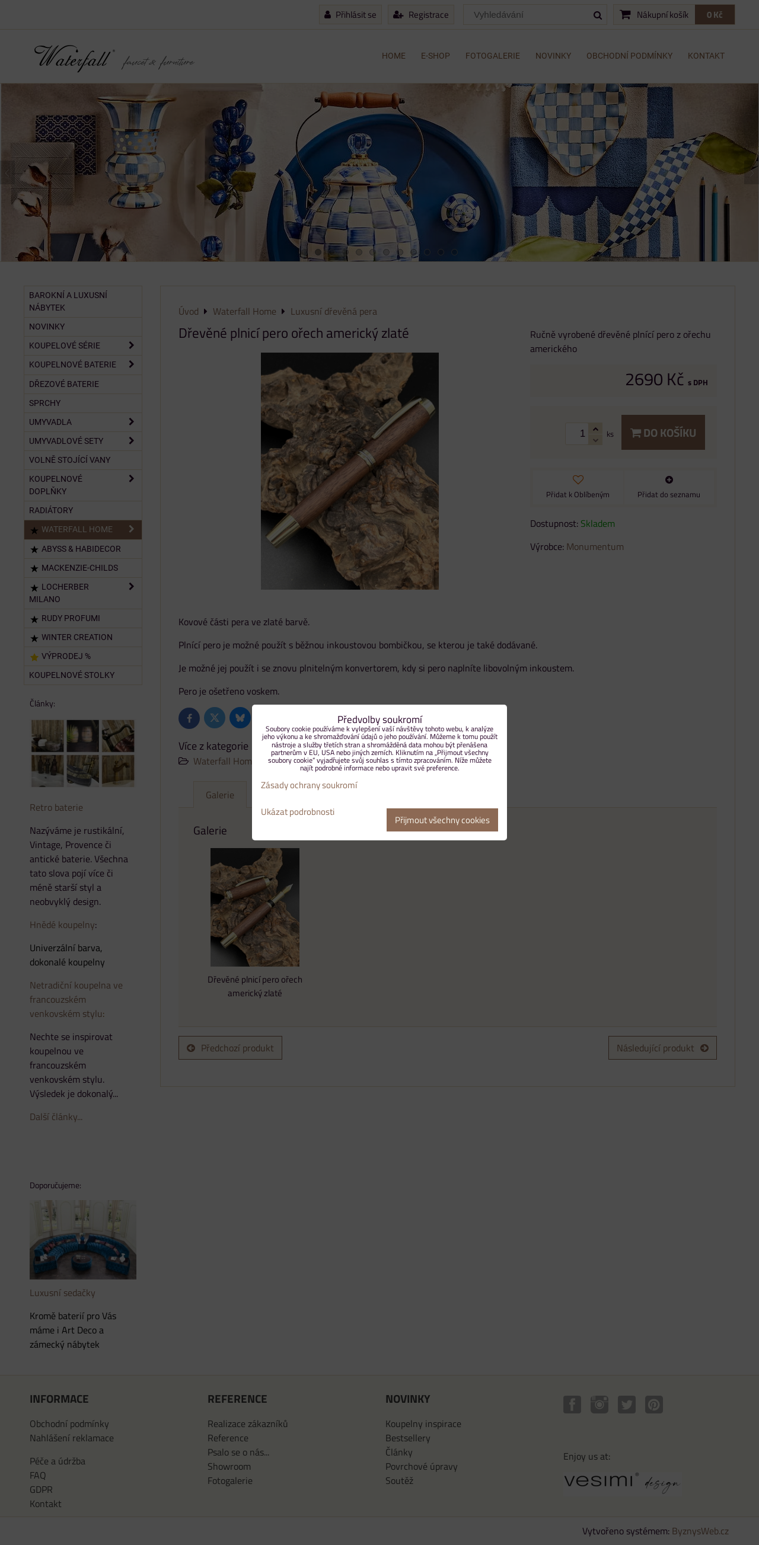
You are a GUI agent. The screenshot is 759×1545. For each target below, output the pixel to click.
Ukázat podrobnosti (297, 812)
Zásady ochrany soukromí (309, 785)
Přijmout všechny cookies (442, 820)
